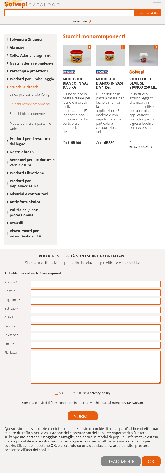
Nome (9, 291)
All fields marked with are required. (33, 273)
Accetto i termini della (82, 393)
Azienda (11, 282)
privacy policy (100, 393)
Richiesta (10, 352)
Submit (82, 416)
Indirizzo (11, 309)
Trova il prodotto (148, 13)
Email (9, 344)
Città (8, 317)
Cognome (12, 300)
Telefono (11, 335)
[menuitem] (82, 21)
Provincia (10, 326)
